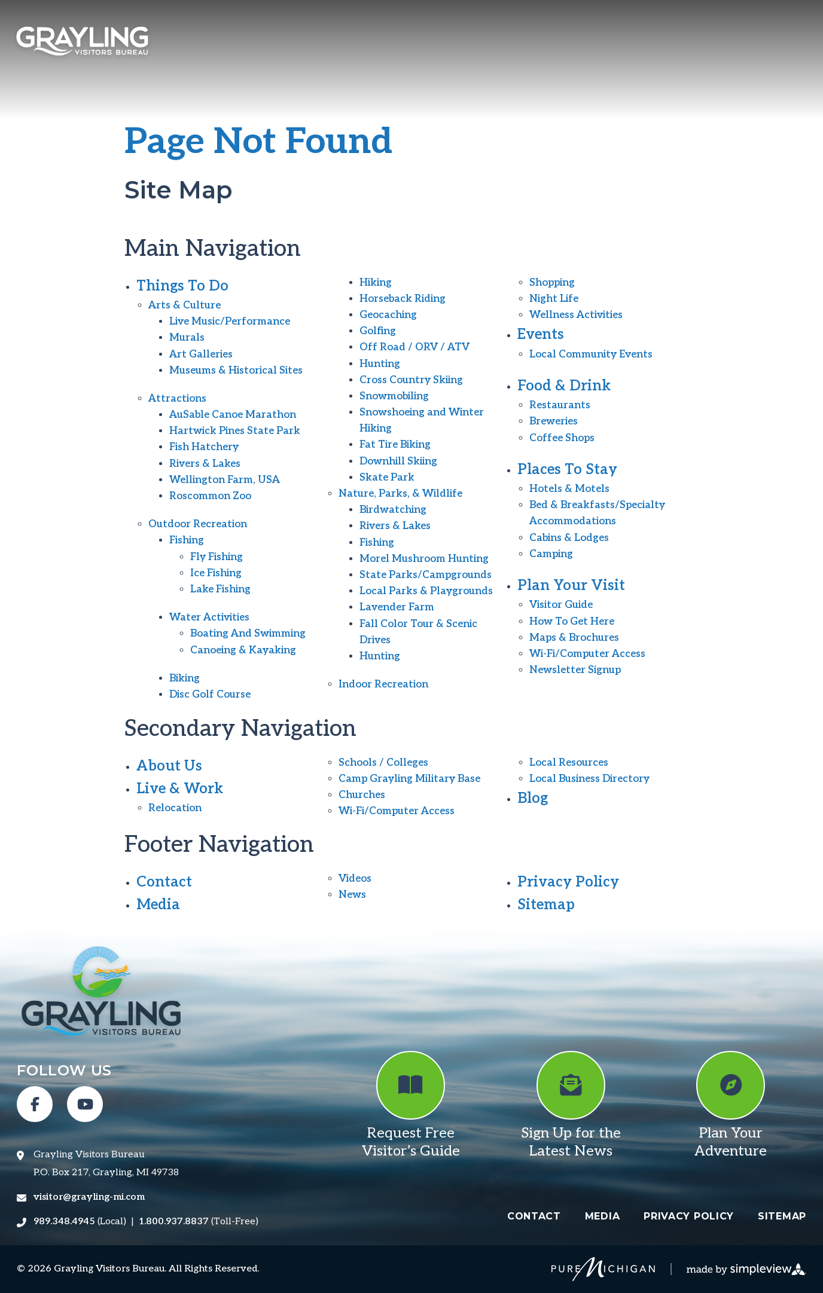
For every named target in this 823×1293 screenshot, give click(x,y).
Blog (532, 798)
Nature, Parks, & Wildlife (400, 494)
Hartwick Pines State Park (234, 431)
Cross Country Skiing (411, 380)
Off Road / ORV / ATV (414, 347)
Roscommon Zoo (210, 496)
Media (158, 904)
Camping (551, 554)
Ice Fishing (216, 573)
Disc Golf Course (210, 695)
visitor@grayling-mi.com (89, 1197)
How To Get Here (571, 622)
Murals (187, 338)
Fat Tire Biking (395, 445)
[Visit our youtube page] (85, 1104)
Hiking (375, 283)
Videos (355, 879)
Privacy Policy (568, 882)
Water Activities (209, 617)
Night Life (553, 299)
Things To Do (182, 286)
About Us (169, 766)
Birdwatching (392, 510)
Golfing (377, 331)
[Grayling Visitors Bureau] (82, 43)
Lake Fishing (220, 589)
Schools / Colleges (383, 763)
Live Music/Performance (229, 322)
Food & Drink (564, 386)
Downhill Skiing (398, 461)
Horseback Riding (402, 299)
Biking (184, 678)
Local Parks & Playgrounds (426, 591)
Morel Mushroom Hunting (424, 559)
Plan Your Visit (571, 585)
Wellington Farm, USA (224, 480)
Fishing (186, 540)
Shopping (552, 283)
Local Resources (568, 763)
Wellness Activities (576, 315)
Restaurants (559, 405)
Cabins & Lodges (569, 538)
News (352, 895)
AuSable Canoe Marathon (232, 415)
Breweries (553, 421)
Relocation (175, 808)
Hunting (379, 364)
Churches (362, 795)
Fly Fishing (216, 557)
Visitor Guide (561, 605)
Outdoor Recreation (197, 524)
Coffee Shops (562, 438)
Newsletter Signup (575, 670)
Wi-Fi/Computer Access (587, 654)
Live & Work (179, 788)
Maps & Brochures (574, 638)
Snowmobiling (394, 396)
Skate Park (386, 478)
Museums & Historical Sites (236, 371)
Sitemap (546, 904)
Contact (164, 882)
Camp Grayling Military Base (409, 779)
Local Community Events (591, 354)
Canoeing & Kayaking (243, 650)
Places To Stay (567, 469)
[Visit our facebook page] (35, 1104)
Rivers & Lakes (204, 464)
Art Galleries (201, 354)
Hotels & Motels (569, 489)
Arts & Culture (184, 305)
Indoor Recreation (383, 684)
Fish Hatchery (204, 447)
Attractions (177, 399)
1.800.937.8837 (174, 1221)
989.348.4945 (64, 1221)
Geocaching (388, 315)
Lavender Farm (396, 607)
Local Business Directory (589, 779)
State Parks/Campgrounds (425, 575)
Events (540, 334)
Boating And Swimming (248, 634)
